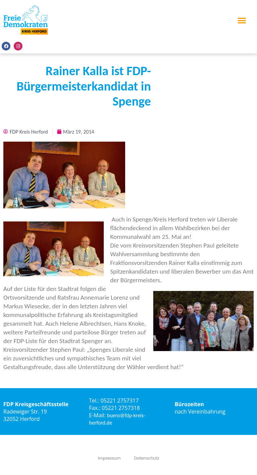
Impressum (109, 458)
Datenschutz (146, 458)
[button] (242, 20)
